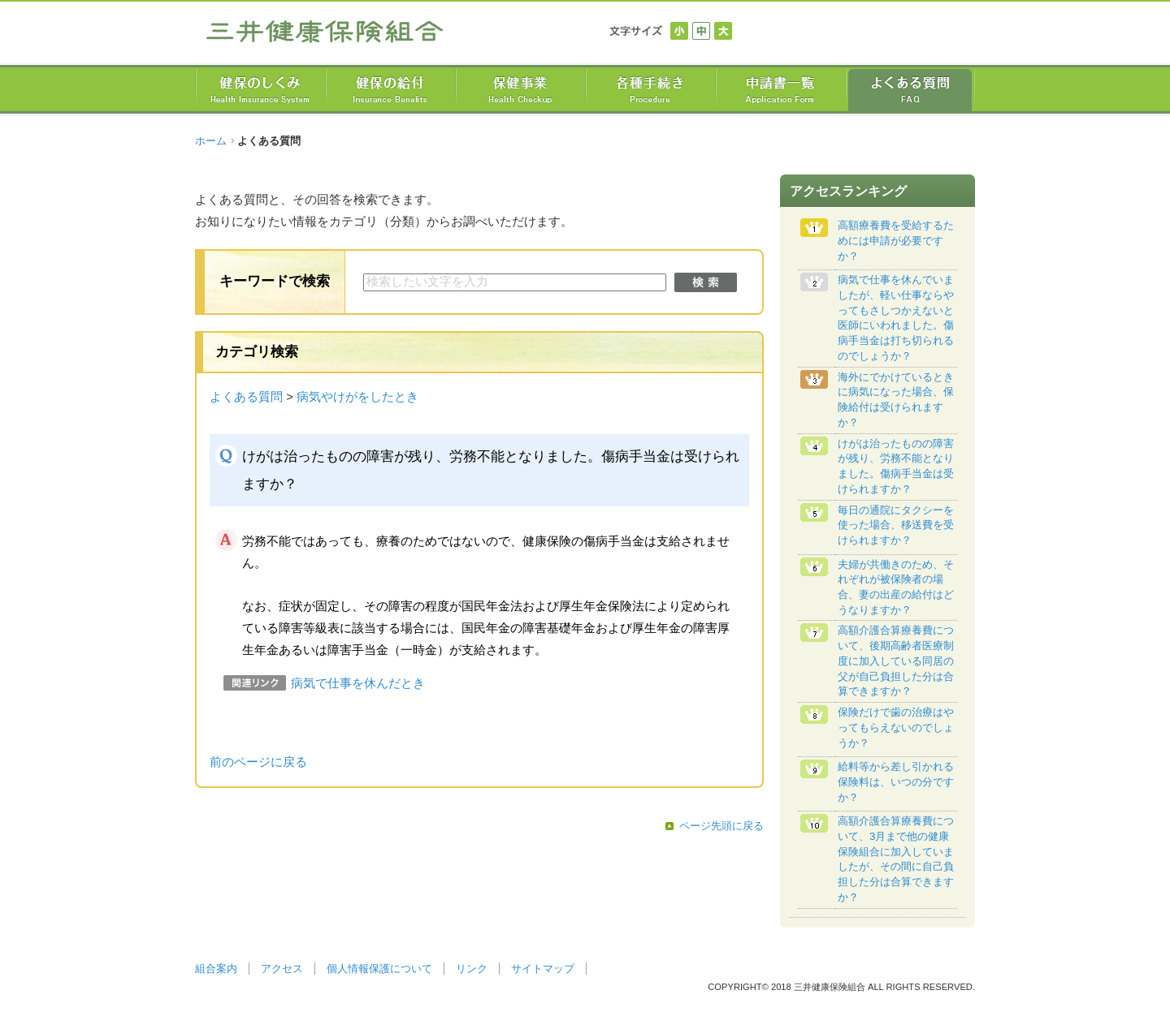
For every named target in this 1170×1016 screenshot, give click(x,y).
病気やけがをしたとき (357, 396)
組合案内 (216, 968)
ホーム (211, 141)
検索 (705, 282)
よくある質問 (246, 396)
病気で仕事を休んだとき (358, 683)
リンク (472, 968)
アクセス (282, 968)
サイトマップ (542, 968)
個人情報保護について (379, 968)
